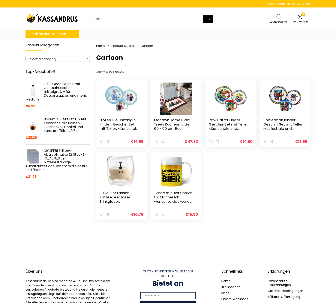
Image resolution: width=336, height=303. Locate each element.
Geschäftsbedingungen (285, 291)
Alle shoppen (230, 287)
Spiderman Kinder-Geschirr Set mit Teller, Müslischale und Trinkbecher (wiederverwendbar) (283, 128)
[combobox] (58, 59)
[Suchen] (208, 19)
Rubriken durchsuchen (47, 33)
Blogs (225, 293)
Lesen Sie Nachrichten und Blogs (289, 4)
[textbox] (58, 59)
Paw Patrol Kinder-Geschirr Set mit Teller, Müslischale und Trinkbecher (229, 126)
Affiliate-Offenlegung (284, 297)
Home (100, 46)
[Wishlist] (278, 17)
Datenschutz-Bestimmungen (279, 283)
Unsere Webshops (234, 299)
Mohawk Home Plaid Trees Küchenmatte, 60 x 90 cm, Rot (172, 124)
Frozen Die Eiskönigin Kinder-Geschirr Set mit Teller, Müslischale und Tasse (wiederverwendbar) (118, 128)
